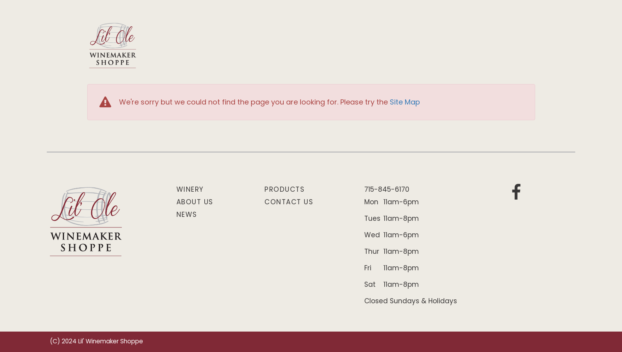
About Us (194, 202)
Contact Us (288, 202)
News (186, 215)
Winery (190, 190)
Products (284, 190)
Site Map (405, 102)
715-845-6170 (386, 190)
